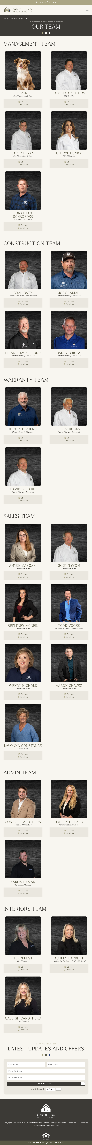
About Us (13, 19)
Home (6, 19)
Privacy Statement (58, 1123)
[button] (87, 10)
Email (59, 1143)
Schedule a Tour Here (46, 2)
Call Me (24, 102)
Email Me (24, 104)
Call (49, 1143)
